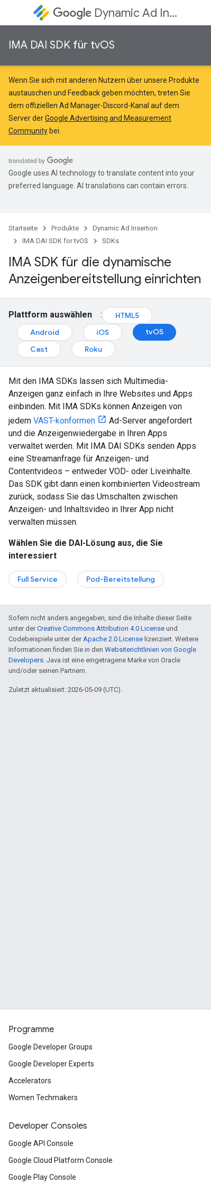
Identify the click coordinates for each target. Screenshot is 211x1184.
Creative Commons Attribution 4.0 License (100, 628)
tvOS (154, 331)
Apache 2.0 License (113, 639)
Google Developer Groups (50, 1047)
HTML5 (127, 315)
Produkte (65, 228)
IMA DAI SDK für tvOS (61, 45)
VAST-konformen (64, 421)
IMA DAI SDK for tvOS (55, 241)
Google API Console (41, 1143)
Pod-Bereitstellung (120, 579)
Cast (39, 349)
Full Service (37, 579)
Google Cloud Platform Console (60, 1160)
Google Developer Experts (51, 1064)
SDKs (110, 241)
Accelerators (29, 1080)
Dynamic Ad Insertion (115, 13)
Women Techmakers (43, 1097)
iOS (102, 332)
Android (44, 332)
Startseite (23, 228)
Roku (93, 349)
